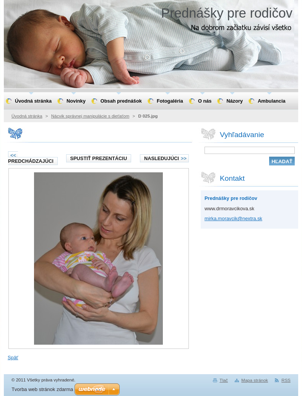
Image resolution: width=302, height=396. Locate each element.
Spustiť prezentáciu (98, 158)
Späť (13, 357)
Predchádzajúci (31, 158)
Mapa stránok (254, 380)
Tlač (223, 380)
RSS (286, 380)
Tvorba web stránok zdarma (42, 389)
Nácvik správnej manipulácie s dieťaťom (90, 116)
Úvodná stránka (26, 116)
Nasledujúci (165, 158)
